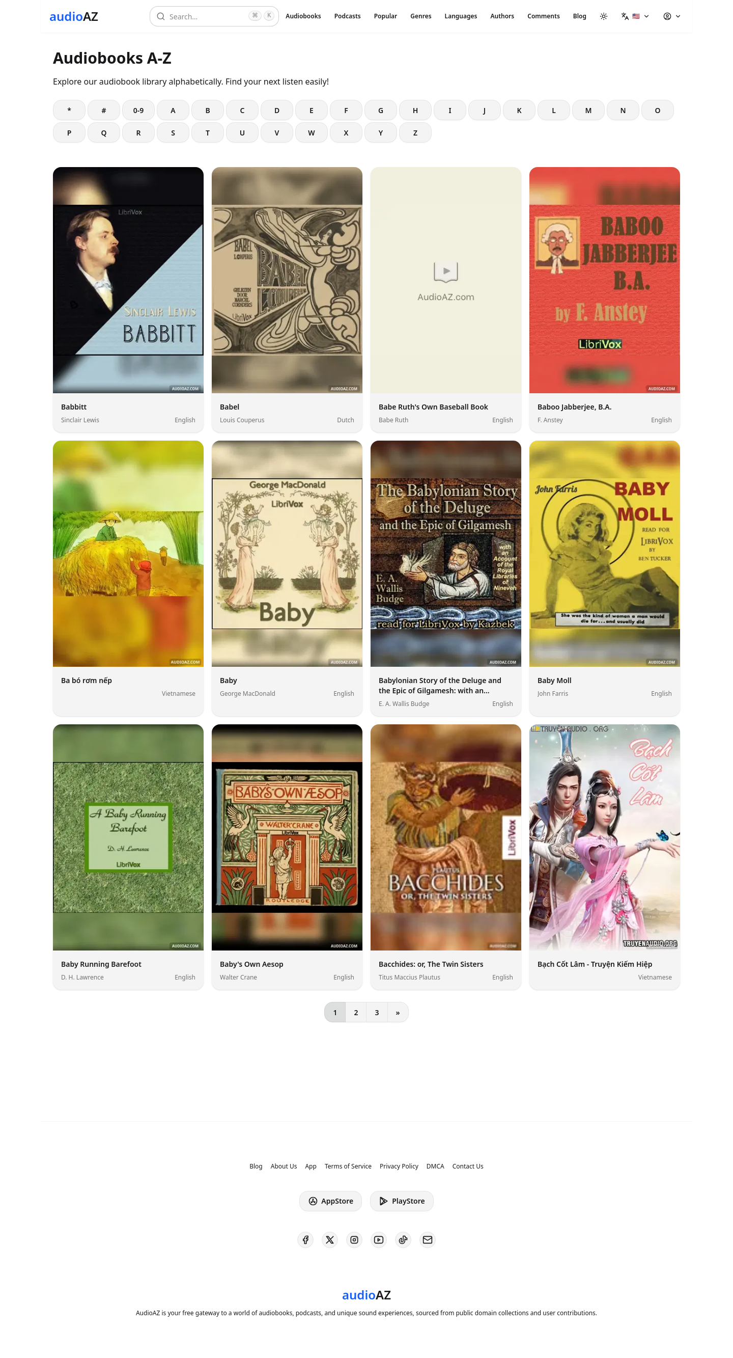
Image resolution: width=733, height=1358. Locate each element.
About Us (284, 1166)
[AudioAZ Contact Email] (427, 1240)
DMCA (435, 1166)
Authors (502, 16)
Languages (461, 16)
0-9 (138, 110)
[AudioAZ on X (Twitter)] (330, 1240)
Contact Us (468, 1166)
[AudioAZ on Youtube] (379, 1240)
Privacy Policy (399, 1166)
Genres (420, 16)
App (310, 1166)
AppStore (330, 1201)
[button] (635, 16)
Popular (386, 16)
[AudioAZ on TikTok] (403, 1240)
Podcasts (347, 16)
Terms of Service (348, 1166)
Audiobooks (303, 16)
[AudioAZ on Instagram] (354, 1240)
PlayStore (402, 1201)
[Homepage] (74, 16)
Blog (579, 16)
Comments (543, 16)
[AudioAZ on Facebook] (305, 1240)
